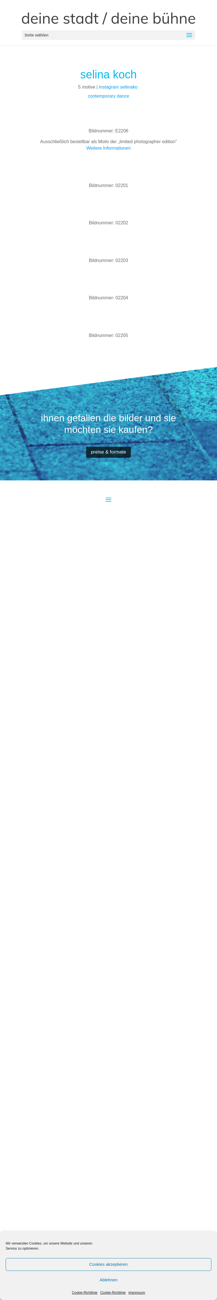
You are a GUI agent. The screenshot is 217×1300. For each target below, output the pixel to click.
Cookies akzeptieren (108, 1264)
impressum (137, 1293)
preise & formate (108, 452)
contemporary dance (108, 96)
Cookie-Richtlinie (84, 1293)
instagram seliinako (119, 87)
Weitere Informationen (108, 148)
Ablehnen (108, 1279)
